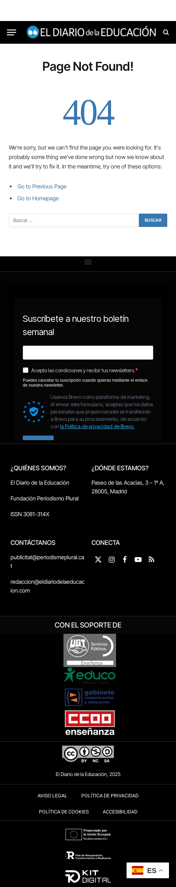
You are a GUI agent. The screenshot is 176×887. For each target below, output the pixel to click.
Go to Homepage (38, 198)
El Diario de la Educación (40, 482)
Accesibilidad (120, 812)
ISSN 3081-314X (30, 514)
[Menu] (11, 32)
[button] (88, 262)
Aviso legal (52, 795)
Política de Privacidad (109, 795)
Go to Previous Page (42, 186)
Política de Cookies (64, 812)
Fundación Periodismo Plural (45, 498)
